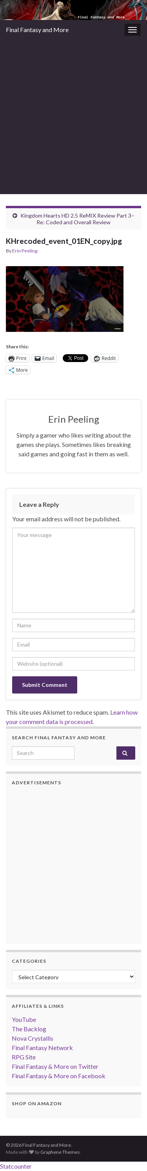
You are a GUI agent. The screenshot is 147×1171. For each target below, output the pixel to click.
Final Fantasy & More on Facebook (58, 1075)
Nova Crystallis (32, 1038)
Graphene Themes (60, 1152)
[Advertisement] (73, 116)
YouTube (24, 1019)
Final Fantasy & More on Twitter (55, 1066)
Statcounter (16, 1166)
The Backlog (29, 1028)
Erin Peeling (24, 251)
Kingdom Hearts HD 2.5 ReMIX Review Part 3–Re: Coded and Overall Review (77, 218)
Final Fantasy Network (42, 1047)
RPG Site (24, 1057)
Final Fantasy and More (37, 29)
